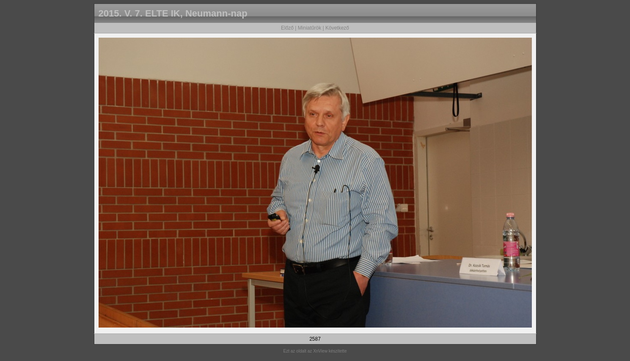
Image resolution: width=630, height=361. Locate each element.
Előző (287, 28)
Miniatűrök (309, 28)
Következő (337, 28)
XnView (320, 351)
